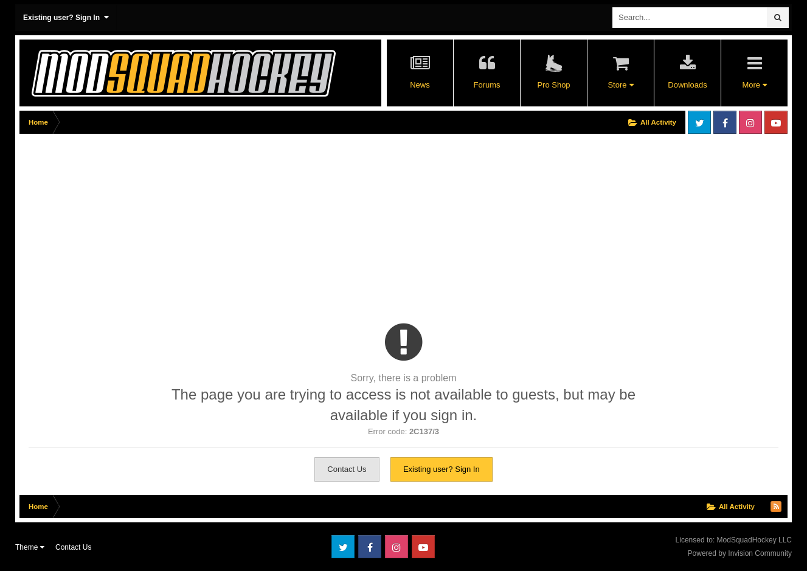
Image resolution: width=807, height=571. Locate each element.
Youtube (776, 122)
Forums (486, 84)
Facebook (724, 122)
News (420, 84)
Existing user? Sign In (66, 17)
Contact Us (346, 469)
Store (620, 84)
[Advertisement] (240, 223)
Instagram (750, 122)
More (754, 84)
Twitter (699, 122)
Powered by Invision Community (740, 553)
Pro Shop (553, 84)
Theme (29, 547)
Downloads (687, 84)
